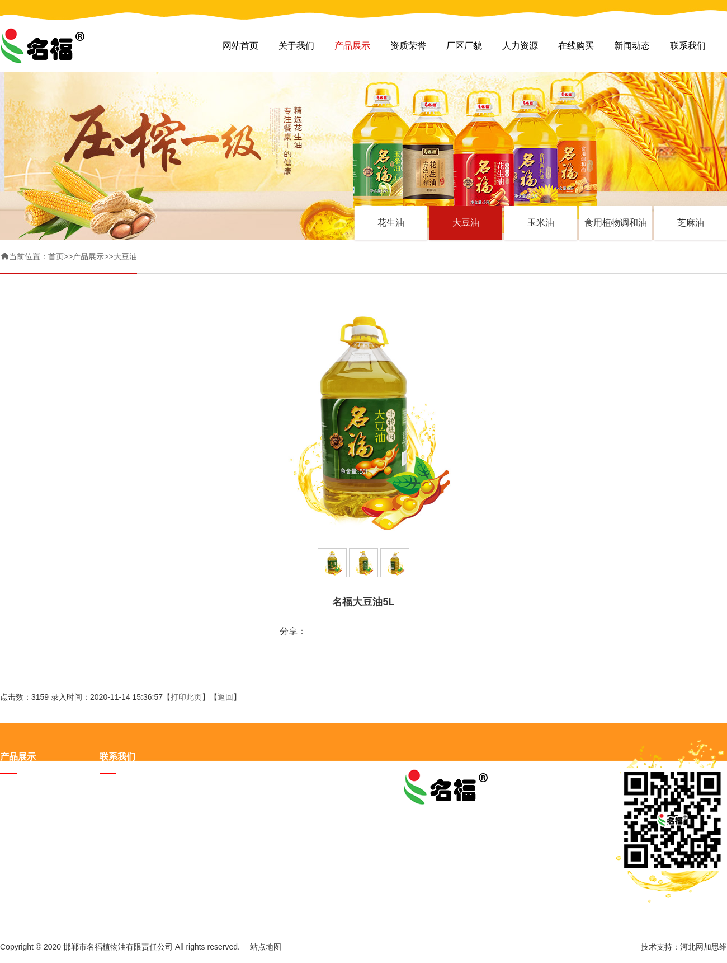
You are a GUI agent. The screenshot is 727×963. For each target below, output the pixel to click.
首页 (56, 256)
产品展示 (352, 45)
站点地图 (265, 946)
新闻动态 (632, 45)
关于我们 (296, 45)
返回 (225, 697)
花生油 (390, 222)
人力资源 (520, 45)
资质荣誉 (408, 45)
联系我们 (688, 45)
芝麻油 (690, 222)
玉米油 (540, 222)
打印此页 (186, 697)
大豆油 (465, 222)
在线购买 (576, 45)
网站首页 (240, 45)
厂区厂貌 (464, 45)
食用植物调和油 (615, 222)
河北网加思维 (703, 946)
